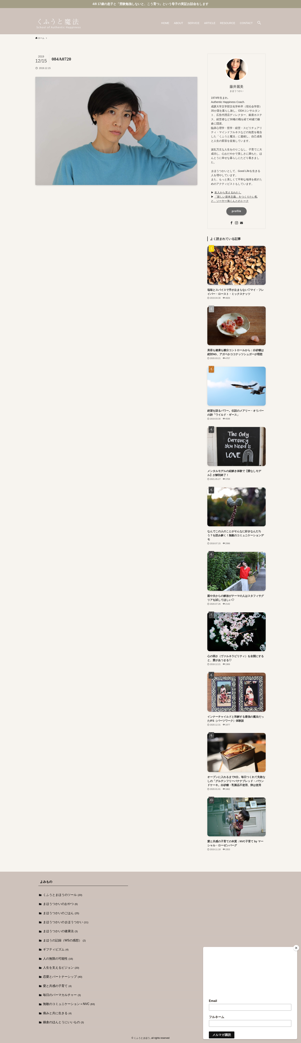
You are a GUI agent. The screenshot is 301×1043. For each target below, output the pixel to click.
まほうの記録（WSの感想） (64, 940)
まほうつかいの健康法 (60, 931)
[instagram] (258, 10)
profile (236, 211)
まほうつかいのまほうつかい (65, 922)
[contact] (263, 10)
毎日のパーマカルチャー (62, 995)
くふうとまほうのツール (62, 894)
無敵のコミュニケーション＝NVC (69, 1004)
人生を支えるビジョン (61, 967)
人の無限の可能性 (58, 958)
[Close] (296, 948)
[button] (259, 23)
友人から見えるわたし (227, 192)
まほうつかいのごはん (61, 913)
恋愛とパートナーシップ (62, 976)
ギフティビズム (56, 949)
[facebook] (253, 10)
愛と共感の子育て (57, 985)
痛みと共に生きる (57, 1013)
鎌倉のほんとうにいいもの (63, 1022)
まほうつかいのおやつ (60, 903)
